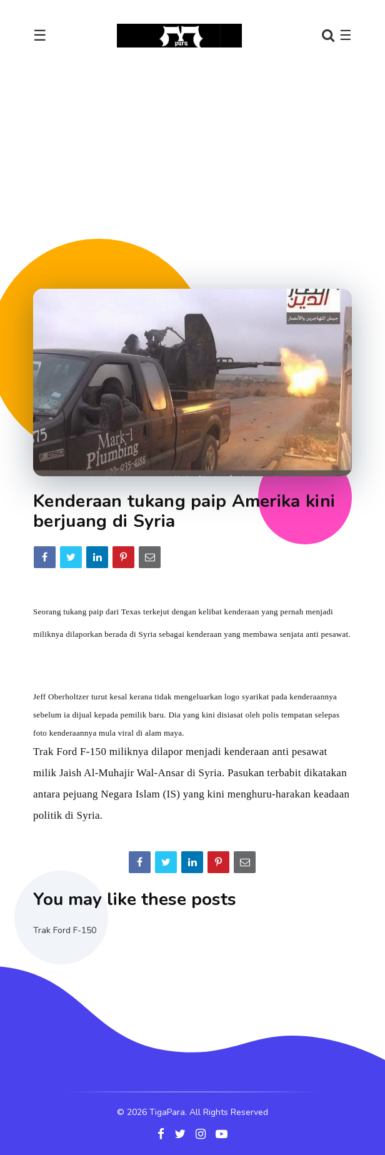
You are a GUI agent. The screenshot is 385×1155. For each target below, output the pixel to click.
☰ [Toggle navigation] (40, 36)
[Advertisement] (209, 168)
